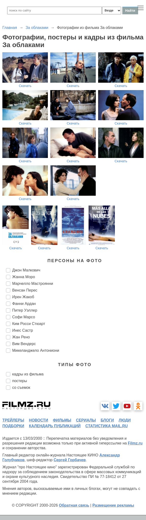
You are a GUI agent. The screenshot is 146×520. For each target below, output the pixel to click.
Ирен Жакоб (23, 297)
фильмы (62, 420)
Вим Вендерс (24, 344)
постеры (19, 381)
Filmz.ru (135, 443)
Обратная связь (74, 505)
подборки (13, 426)
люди (125, 420)
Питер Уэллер (24, 310)
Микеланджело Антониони (35, 350)
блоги (107, 420)
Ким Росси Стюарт (28, 324)
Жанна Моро (23, 277)
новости (38, 420)
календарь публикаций (55, 426)
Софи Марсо (23, 317)
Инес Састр (22, 330)
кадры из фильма (28, 374)
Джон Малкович (26, 270)
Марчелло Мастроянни (32, 284)
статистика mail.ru (106, 426)
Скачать (25, 86)
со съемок (21, 387)
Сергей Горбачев (70, 460)
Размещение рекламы (113, 505)
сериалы (86, 420)
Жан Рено (21, 337)
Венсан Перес (24, 290)
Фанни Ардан (24, 304)
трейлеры (13, 420)
